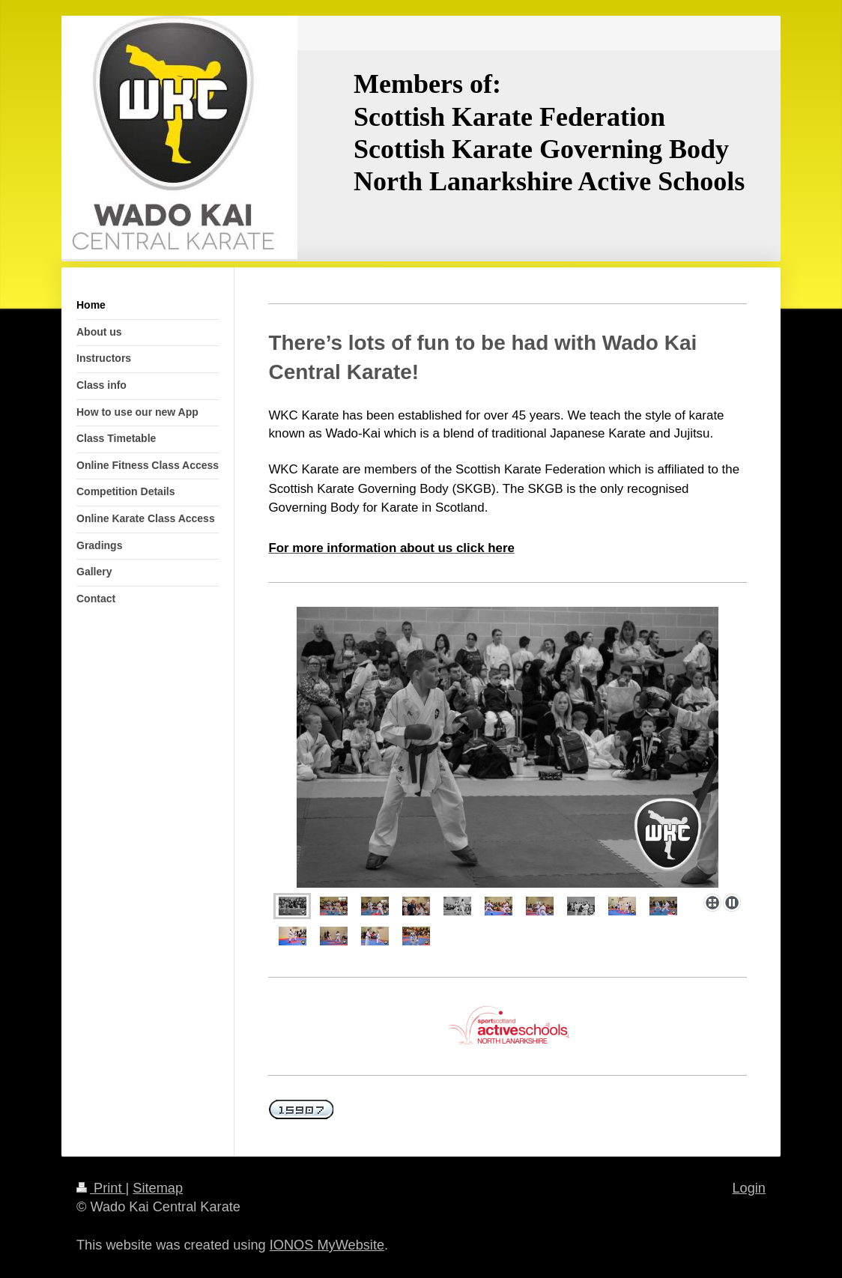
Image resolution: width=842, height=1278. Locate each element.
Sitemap (158, 1188)
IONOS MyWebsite (327, 1245)
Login (749, 1188)
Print (101, 1188)
